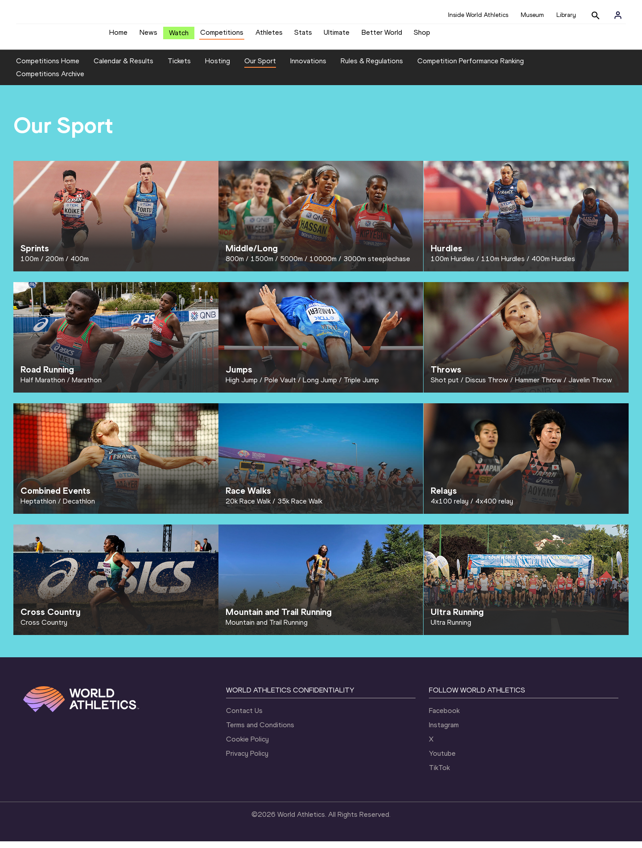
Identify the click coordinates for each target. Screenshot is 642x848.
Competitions (221, 36)
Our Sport (260, 67)
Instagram (444, 731)
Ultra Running (451, 629)
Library (566, 15)
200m (54, 265)
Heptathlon (38, 508)
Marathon (87, 386)
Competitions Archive (50, 81)
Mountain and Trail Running (267, 629)
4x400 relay (494, 508)
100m (30, 265)
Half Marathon (43, 386)
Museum (532, 15)
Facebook (444, 717)
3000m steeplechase (376, 265)
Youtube (442, 760)
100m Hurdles (452, 265)
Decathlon (79, 508)
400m (79, 265)
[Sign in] (618, 15)
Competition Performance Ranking (470, 67)
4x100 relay (450, 508)
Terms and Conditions (260, 731)
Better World (382, 36)
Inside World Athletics (478, 15)
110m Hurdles (503, 265)
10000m (323, 265)
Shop (422, 36)
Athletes (269, 36)
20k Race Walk (248, 508)
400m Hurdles (553, 265)
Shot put (445, 386)
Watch (179, 36)
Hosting (217, 67)
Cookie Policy (247, 745)
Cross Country (44, 629)
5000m (291, 265)
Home (118, 36)
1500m (262, 265)
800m (235, 265)
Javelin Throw (590, 386)
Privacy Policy (247, 760)
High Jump (242, 386)
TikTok (439, 774)
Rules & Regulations (372, 67)
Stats (303, 36)
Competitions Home (47, 67)
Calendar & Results (123, 67)
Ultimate (337, 36)
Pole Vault (280, 386)
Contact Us (244, 717)
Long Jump (320, 386)
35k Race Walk (299, 508)
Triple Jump (361, 386)
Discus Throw (486, 386)
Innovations (308, 67)
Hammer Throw (538, 386)
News (148, 36)
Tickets (179, 67)
